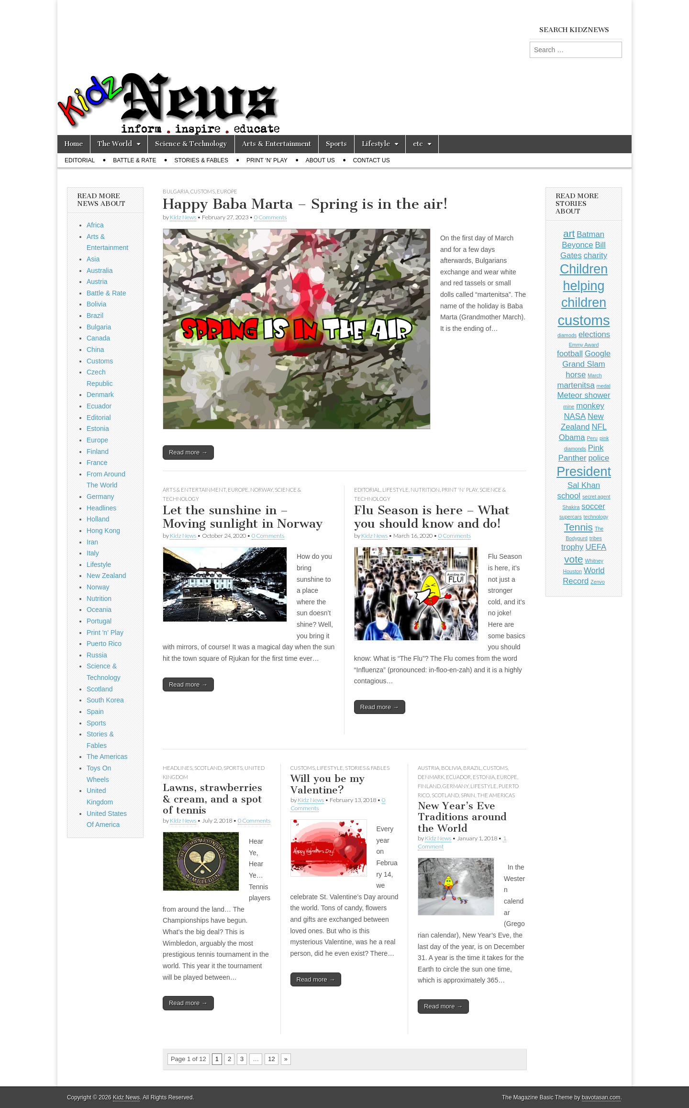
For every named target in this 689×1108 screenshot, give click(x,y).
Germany (455, 786)
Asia (93, 259)
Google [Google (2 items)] (598, 353)
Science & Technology (191, 144)
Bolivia (451, 768)
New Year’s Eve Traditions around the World (462, 817)
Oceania (99, 609)
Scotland (208, 768)
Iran (92, 542)
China (95, 349)
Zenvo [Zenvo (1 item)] (597, 582)
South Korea (105, 700)
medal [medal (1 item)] (604, 386)
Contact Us (371, 160)
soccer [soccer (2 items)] (593, 506)
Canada (98, 338)
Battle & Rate (134, 160)
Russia (97, 655)
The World (115, 144)
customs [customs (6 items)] (583, 320)
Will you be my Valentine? (327, 784)
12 (271, 1059)
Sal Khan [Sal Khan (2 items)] (583, 485)
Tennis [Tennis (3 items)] (578, 526)
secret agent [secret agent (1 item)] (596, 496)
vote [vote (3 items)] (573, 559)
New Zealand (106, 575)
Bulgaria (176, 191)
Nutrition (425, 489)
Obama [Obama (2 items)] (572, 437)
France (97, 462)
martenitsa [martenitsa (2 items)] (575, 385)
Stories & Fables (201, 160)
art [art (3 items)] (569, 233)
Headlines (177, 768)
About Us (320, 160)
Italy (93, 553)
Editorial (80, 160)
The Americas (496, 795)
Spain (468, 795)
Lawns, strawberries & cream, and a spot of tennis (212, 798)
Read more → (188, 452)
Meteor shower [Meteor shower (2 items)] (584, 395)
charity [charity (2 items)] (595, 255)
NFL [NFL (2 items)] (599, 426)
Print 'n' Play (460, 489)
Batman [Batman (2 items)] (590, 234)
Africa (95, 225)
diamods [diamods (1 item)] (567, 335)
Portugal (99, 621)
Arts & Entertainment (276, 144)
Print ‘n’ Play (267, 160)
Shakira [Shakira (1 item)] (570, 507)
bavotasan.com (601, 1097)
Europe (227, 191)
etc (418, 144)
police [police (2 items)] (598, 458)
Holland (98, 519)
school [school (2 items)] (568, 495)
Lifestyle (376, 144)
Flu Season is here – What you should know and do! (432, 517)
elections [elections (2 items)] (594, 334)
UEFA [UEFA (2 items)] (595, 547)
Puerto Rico (104, 643)
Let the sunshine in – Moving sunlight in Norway (242, 517)
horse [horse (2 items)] (576, 374)
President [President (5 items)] (583, 471)
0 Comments (270, 217)
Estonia (484, 777)
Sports (336, 144)
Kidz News (183, 217)
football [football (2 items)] (570, 353)
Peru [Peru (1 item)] (592, 438)
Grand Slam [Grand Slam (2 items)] (583, 364)
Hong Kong (103, 530)
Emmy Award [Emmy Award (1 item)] (584, 345)
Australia (99, 270)
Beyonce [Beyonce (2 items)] (577, 244)
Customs (202, 191)
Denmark (431, 777)
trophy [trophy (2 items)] (572, 547)
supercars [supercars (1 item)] (570, 517)
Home (74, 144)
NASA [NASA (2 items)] (575, 416)
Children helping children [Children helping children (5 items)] (584, 286)
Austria (428, 768)
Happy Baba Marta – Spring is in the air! (305, 204)
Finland (429, 786)
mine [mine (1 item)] (568, 406)
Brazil (472, 768)
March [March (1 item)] (595, 375)
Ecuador (458, 777)
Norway (261, 489)
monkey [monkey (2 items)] (590, 405)
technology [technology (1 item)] (596, 517)
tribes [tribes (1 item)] (595, 538)
